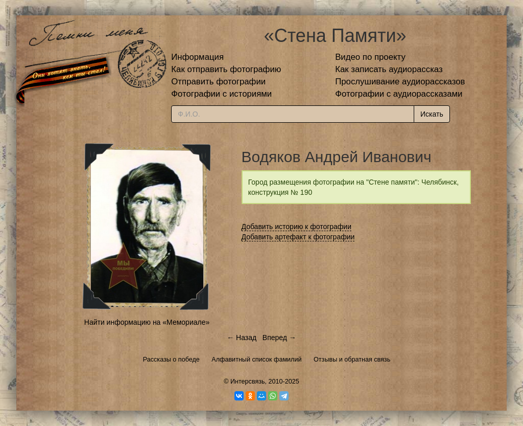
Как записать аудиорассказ (389, 69)
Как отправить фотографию (226, 69)
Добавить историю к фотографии (297, 226)
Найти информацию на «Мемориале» (146, 322)
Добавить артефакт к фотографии (298, 237)
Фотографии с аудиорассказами (398, 94)
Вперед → (279, 337)
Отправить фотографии (218, 81)
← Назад (241, 337)
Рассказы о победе (171, 359)
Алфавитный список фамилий (256, 359)
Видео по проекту (370, 57)
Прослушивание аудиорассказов (400, 81)
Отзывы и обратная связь (352, 359)
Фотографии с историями (221, 94)
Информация (197, 57)
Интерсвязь (247, 381)
